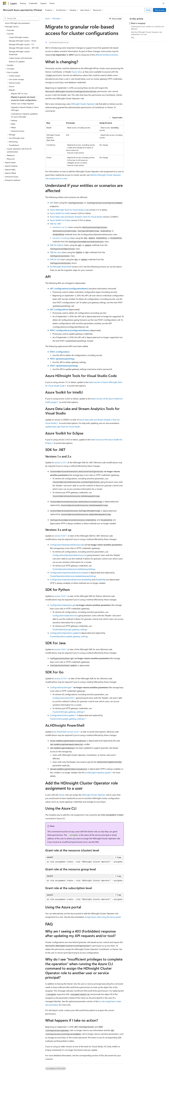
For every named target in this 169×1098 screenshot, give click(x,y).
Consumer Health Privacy (12, 1090)
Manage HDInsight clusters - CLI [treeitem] (21, 44)
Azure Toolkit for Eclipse (60, 220)
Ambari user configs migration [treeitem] (22, 103)
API (51, 202)
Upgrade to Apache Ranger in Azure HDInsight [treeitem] (25, 108)
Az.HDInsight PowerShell (60, 266)
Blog (135, 1087)
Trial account (160, 10)
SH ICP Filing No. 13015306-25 (14, 1087)
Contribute (146, 1087)
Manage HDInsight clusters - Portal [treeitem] (22, 41)
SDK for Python (56, 245)
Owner (62, 794)
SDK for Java (55, 252)
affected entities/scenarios (106, 54)
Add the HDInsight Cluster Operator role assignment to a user (146, 33)
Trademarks (44, 1090)
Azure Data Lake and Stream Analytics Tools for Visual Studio (76, 216)
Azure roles (77, 71)
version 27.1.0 (60, 678)
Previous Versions (124, 1087)
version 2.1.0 (59, 462)
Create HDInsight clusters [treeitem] (19, 37)
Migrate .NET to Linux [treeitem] (19, 93)
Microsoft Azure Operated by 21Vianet (85, 1087)
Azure (47, 18)
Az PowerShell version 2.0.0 (66, 731)
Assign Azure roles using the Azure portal (103, 917)
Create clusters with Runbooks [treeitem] (20, 58)
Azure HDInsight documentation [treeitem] (17, 23)
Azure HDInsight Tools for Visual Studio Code (69, 209)
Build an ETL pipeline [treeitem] (17, 61)
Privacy (62, 1087)
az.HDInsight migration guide (97, 772)
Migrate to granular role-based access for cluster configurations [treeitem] (23, 98)
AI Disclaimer (109, 1087)
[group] (84, 862)
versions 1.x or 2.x (60, 227)
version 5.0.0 (59, 535)
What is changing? (138, 23)
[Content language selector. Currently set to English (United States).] (14, 1081)
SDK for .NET (55, 223)
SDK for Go (55, 259)
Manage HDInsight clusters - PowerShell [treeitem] (20, 53)
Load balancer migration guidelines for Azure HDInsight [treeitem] (24, 115)
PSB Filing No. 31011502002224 (43, 1087)
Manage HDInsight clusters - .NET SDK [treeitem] (24, 48)
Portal (148, 10)
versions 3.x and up (61, 238)
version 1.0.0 (59, 596)
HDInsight (56, 18)
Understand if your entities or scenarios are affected (147, 27)
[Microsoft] (4, 3)
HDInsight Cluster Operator (83, 104)
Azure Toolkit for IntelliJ (60, 213)
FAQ (132, 37)
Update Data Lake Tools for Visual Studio (62, 426)
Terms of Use (32, 1090)
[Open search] (163, 3)
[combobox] (21, 18)
